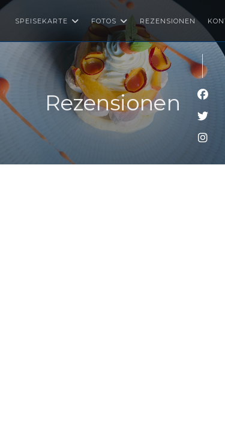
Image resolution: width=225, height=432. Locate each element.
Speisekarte (47, 21)
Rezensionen (168, 21)
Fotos (109, 21)
